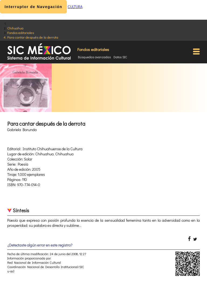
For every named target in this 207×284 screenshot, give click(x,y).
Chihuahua (15, 28)
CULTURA (75, 6)
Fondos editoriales (20, 32)
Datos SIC (120, 57)
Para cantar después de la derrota (32, 37)
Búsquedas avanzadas (94, 57)
